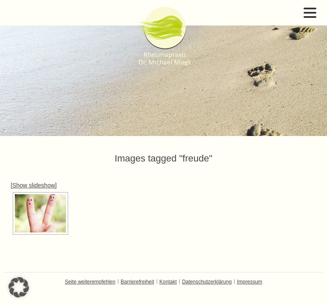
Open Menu (310, 13)
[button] (18, 287)
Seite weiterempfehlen (90, 282)
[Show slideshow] (34, 185)
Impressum (249, 282)
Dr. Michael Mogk (163, 36)
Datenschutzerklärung (207, 282)
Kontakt (168, 282)
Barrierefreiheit (137, 282)
